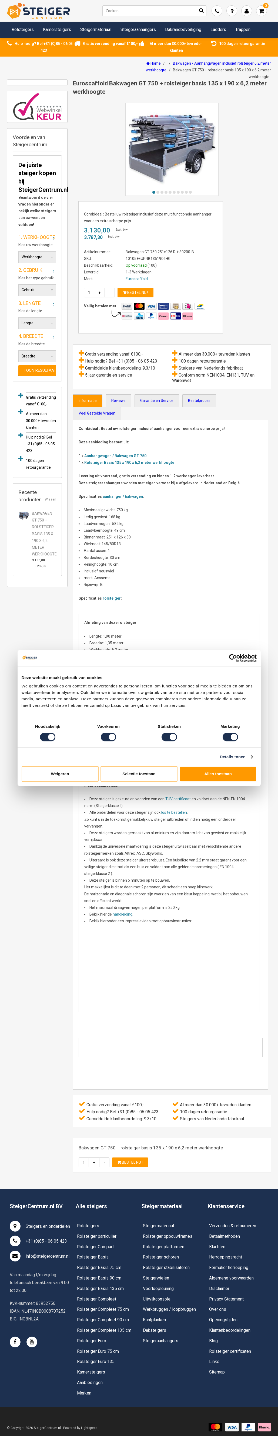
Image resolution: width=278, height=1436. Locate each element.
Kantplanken (154, 1319)
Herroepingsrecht (225, 1257)
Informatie (88, 400)
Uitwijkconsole (156, 1299)
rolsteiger (112, 598)
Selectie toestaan (139, 773)
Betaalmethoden (224, 1236)
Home (153, 63)
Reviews (118, 400)
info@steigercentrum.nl (39, 1256)
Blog (213, 1340)
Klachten (217, 1246)
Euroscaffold (137, 279)
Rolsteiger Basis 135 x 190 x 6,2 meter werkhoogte (129, 462)
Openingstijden (223, 1319)
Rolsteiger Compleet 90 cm (103, 1319)
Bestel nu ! (135, 292)
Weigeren (60, 773)
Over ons (217, 1309)
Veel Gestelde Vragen (97, 413)
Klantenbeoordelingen (229, 1330)
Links (214, 1361)
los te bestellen (173, 812)
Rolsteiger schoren (161, 1257)
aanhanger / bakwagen (123, 496)
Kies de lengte (37, 306)
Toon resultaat (40, 370)
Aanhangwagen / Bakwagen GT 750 (115, 456)
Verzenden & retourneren (232, 1225)
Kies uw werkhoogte (37, 240)
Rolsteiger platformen (163, 1246)
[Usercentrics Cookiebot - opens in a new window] (233, 658)
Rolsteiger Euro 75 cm (98, 1351)
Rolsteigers (23, 29)
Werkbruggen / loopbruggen (169, 1309)
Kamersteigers (57, 29)
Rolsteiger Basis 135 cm (100, 1288)
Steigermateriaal (95, 29)
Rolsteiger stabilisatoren (166, 1267)
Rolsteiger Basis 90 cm (99, 1278)
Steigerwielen (156, 1278)
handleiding (122, 914)
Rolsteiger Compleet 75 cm (103, 1309)
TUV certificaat (178, 799)
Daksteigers (154, 1330)
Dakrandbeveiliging (183, 29)
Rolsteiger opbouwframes (167, 1236)
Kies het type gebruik (37, 273)
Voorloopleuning (158, 1288)
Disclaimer (219, 1288)
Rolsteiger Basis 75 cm (99, 1267)
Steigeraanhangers (138, 29)
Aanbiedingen (90, 1382)
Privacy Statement (226, 1299)
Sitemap (217, 1372)
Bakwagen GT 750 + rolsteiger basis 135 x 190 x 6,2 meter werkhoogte (44, 533)
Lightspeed (89, 1428)
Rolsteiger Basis (93, 1257)
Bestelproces (199, 400)
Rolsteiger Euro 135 (96, 1361)
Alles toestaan (218, 773)
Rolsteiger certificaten (230, 1351)
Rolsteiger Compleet (96, 1299)
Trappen (242, 29)
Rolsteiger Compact (96, 1246)
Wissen (50, 499)
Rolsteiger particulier (96, 1236)
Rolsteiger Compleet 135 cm (104, 1330)
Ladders (218, 29)
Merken (84, 1393)
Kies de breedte (37, 339)
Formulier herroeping (228, 1267)
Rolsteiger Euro (91, 1340)
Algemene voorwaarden (231, 1278)
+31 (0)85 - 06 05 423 (38, 1241)
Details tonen (233, 756)
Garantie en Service (156, 400)
